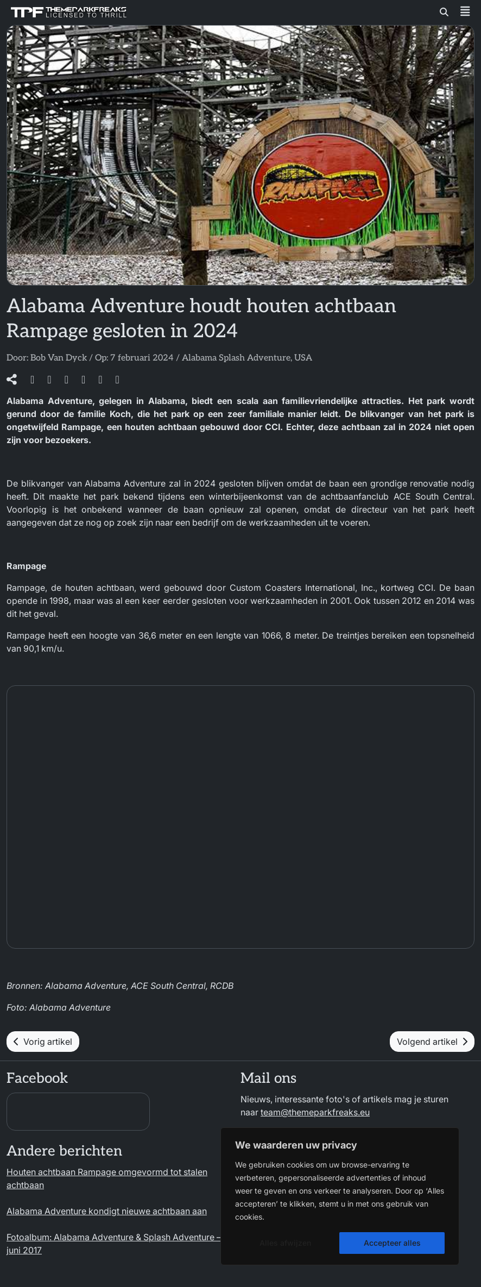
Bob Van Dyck (58, 358)
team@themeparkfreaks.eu (315, 1112)
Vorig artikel (43, 1041)
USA (303, 358)
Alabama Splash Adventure (236, 358)
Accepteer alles (392, 1242)
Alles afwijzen (285, 1242)
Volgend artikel (432, 1041)
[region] (339, 1196)
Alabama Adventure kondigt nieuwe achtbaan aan (107, 1211)
